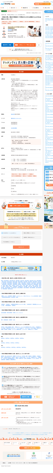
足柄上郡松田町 (7, 287)
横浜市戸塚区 (15, 281)
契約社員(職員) (9, 312)
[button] (21, 247)
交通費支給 (8, 359)
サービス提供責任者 (44, 432)
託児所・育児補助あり (28, 358)
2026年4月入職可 (22, 357)
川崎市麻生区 (15, 284)
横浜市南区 (27, 280)
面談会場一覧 (24, 7)
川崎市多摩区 (4, 284)
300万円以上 (8, 347)
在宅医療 (10, 319)
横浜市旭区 (25, 281)
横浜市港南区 (20, 281)
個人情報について (37, 443)
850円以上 (3, 338)
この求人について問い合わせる (24, 45)
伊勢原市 (36, 285)
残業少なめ (21, 358)
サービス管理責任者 (26, 434)
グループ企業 (28, 462)
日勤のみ (17, 357)
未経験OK (30, 356)
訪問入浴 (38, 328)
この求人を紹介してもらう (18, 205)
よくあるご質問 (22, 443)
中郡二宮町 (30, 286)
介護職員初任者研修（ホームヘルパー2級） (18, 304)
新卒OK (17, 358)
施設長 (50, 432)
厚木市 (30, 285)
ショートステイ (24, 329)
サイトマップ (15, 443)
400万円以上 (19, 347)
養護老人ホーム (31, 329)
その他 (14, 319)
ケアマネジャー (28, 432)
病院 (2, 319)
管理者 (17, 297)
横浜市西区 (18, 280)
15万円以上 (3, 342)
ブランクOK (28, 357)
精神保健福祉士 (8, 305)
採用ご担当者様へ (7, 443)
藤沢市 (10, 285)
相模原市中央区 (30, 284)
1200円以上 (12, 338)
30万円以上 (17, 342)
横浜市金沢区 (4, 281)
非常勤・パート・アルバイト (18, 312)
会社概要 (9, 462)
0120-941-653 (21, 406)
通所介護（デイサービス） (16, 118)
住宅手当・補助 (24, 356)
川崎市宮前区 (9, 284)
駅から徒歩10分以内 (8, 356)
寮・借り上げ (19, 356)
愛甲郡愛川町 (5, 288)
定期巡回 (9, 329)
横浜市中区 (22, 280)
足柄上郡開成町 (20, 287)
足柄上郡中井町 (35, 286)
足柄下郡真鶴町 (32, 287)
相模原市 (19, 284)
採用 (24, 462)
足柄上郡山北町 (14, 287)
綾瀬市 (11, 286)
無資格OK (13, 305)
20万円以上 (8, 342)
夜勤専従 (2, 356)
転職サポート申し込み (29, 448)
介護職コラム (45, 443)
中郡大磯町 (25, 286)
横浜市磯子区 (39, 280)
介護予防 (35, 329)
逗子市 (21, 285)
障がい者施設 (33, 328)
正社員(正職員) (14, 128)
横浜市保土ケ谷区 (33, 280)
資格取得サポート (34, 357)
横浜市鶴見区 (6, 280)
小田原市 (13, 285)
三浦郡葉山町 (15, 286)
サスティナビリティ (19, 462)
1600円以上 (22, 338)
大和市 (33, 285)
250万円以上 (3, 347)
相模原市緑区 (24, 284)
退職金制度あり (13, 359)
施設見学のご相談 (7, 44)
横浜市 (2, 280)
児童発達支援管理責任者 (6, 297)
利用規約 (29, 443)
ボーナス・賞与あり (35, 358)
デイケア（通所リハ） (20, 328)
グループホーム (27, 328)
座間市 (4, 286)
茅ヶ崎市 (17, 285)
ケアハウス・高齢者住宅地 (16, 329)
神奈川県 (9, 29)
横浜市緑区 (30, 281)
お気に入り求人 (46, 7)
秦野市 (27, 285)
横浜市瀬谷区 (35, 281)
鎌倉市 (7, 285)
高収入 (2, 357)
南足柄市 (7, 286)
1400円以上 (17, 338)
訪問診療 (5, 329)
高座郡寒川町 (20, 286)
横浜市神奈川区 (12, 280)
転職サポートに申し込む (42, 4)
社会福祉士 (8, 304)
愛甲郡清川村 (10, 288)
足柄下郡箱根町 (26, 287)
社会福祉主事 (29, 304)
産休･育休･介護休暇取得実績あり (9, 358)
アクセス (13, 462)
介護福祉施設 (5, 319)
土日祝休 (13, 357)
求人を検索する (35, 7)
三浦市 (24, 285)
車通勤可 (14, 356)
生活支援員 (13, 297)
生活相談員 (17, 432)
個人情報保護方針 (34, 462)
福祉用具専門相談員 (35, 434)
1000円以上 (7, 338)
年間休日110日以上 (7, 357)
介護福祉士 (3, 304)
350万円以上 (13, 347)
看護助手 (22, 432)
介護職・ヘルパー (11, 432)
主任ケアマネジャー (35, 432)
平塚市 (4, 285)
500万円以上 (24, 347)
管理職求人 (34, 356)
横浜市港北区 (9, 281)
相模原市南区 (36, 284)
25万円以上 (13, 342)
